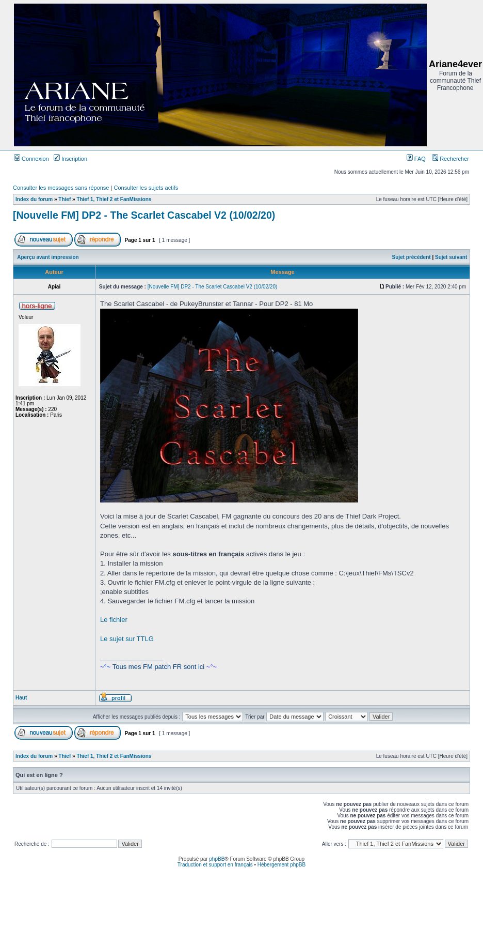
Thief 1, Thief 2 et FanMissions (113, 199)
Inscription (70, 159)
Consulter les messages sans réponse (61, 188)
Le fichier (113, 619)
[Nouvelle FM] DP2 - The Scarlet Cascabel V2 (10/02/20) (144, 215)
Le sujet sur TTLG (127, 639)
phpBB (216, 859)
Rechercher (450, 159)
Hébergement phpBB (281, 865)
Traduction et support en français (215, 865)
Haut (21, 698)
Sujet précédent (411, 257)
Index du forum (34, 199)
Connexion (31, 159)
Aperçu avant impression (47, 257)
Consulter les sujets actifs (146, 188)
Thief (64, 199)
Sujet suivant (451, 257)
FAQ (416, 159)
